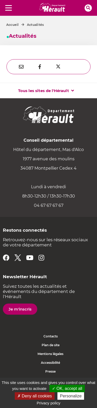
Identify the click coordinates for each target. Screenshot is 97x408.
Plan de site (50, 345)
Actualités (35, 25)
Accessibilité (50, 363)
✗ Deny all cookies (34, 396)
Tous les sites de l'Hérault (43, 90)
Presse (50, 371)
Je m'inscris (20, 309)
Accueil (12, 25)
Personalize (71, 396)
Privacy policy (49, 403)
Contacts (50, 336)
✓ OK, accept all (67, 388)
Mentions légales (50, 354)
